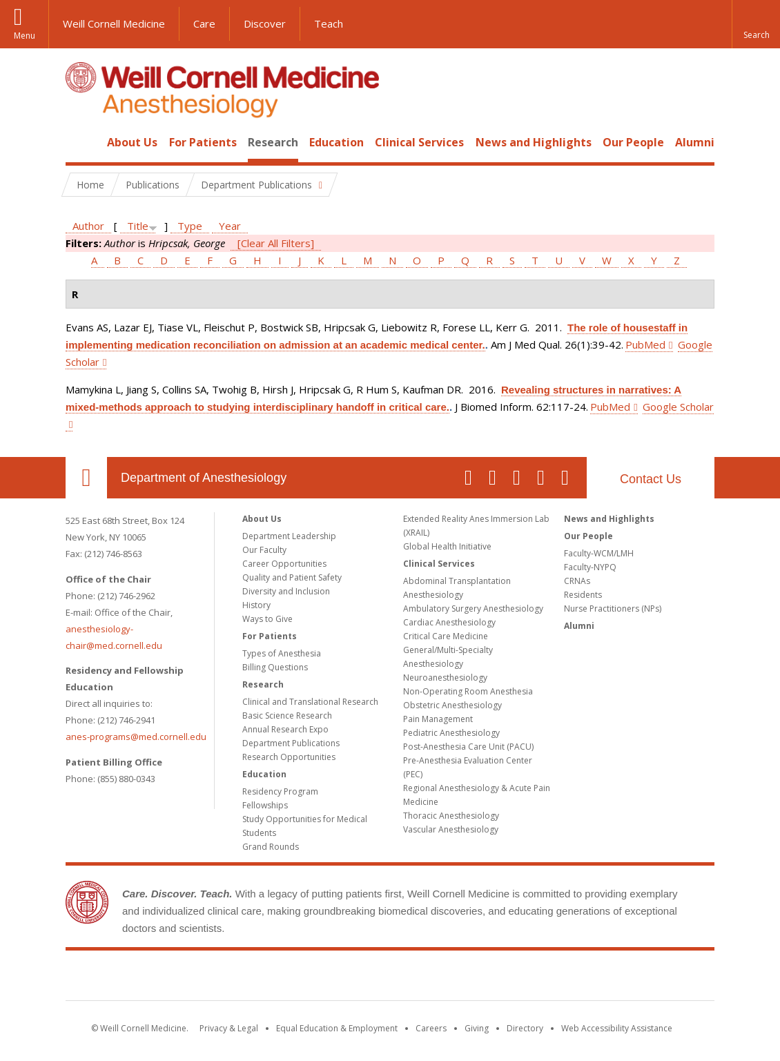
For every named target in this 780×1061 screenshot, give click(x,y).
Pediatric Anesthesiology (451, 733)
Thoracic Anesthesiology (451, 815)
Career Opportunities (284, 564)
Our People (633, 142)
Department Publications (291, 743)
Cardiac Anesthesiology (449, 622)
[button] (756, 24)
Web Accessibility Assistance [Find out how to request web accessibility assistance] (616, 1028)
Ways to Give (267, 619)
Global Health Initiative (447, 546)
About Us (132, 142)
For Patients (203, 142)
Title (137, 226)
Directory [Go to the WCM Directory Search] (525, 1028)
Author (88, 226)
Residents (583, 595)
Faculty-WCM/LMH (599, 553)
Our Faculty (264, 550)
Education (336, 142)
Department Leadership (289, 536)
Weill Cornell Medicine (114, 23)
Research (273, 142)
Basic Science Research (287, 715)
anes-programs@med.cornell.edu (136, 736)
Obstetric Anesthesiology (452, 705)
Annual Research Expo (285, 729)
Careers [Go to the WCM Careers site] (431, 1028)
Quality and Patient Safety (292, 577)
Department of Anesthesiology (203, 478)
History (256, 605)
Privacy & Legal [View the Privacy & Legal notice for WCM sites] (228, 1028)
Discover (265, 23)
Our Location (86, 477)
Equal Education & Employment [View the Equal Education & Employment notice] (337, 1028)
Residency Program (280, 791)
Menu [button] (24, 35)
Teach (328, 23)
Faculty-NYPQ (590, 567)
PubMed (645, 344)
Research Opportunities (288, 757)
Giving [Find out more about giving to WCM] (477, 1028)
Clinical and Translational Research (310, 702)
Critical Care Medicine (445, 636)
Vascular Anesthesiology (450, 829)
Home (80, 142)
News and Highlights (534, 142)
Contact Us (650, 479)
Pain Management (438, 719)
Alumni (694, 142)
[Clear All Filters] (275, 243)
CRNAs (577, 581)
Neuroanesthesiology (445, 677)
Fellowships (265, 805)
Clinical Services (419, 142)
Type (189, 226)
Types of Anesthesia (281, 653)
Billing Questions (275, 667)
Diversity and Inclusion (286, 591)
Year (230, 226)
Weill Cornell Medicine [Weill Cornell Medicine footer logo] (390, 978)
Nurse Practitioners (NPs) (612, 608)
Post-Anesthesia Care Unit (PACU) (468, 746)
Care (204, 23)
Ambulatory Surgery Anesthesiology (473, 608)
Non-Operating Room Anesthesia (468, 691)
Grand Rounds (270, 847)
